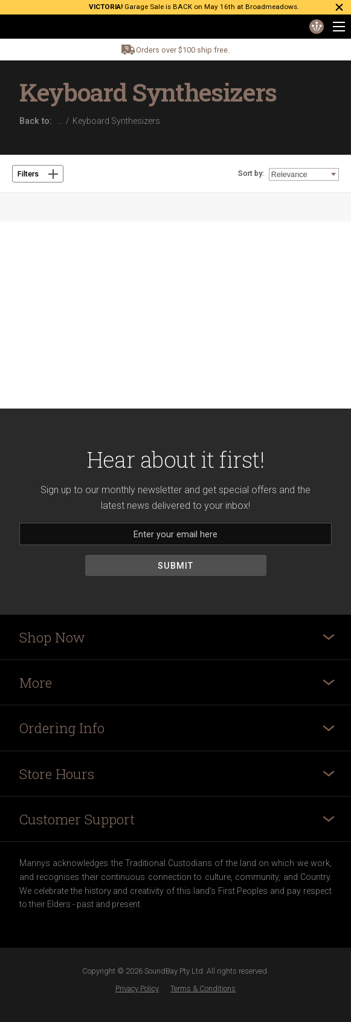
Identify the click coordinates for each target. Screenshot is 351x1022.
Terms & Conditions (203, 988)
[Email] (175, 534)
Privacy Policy (137, 988)
